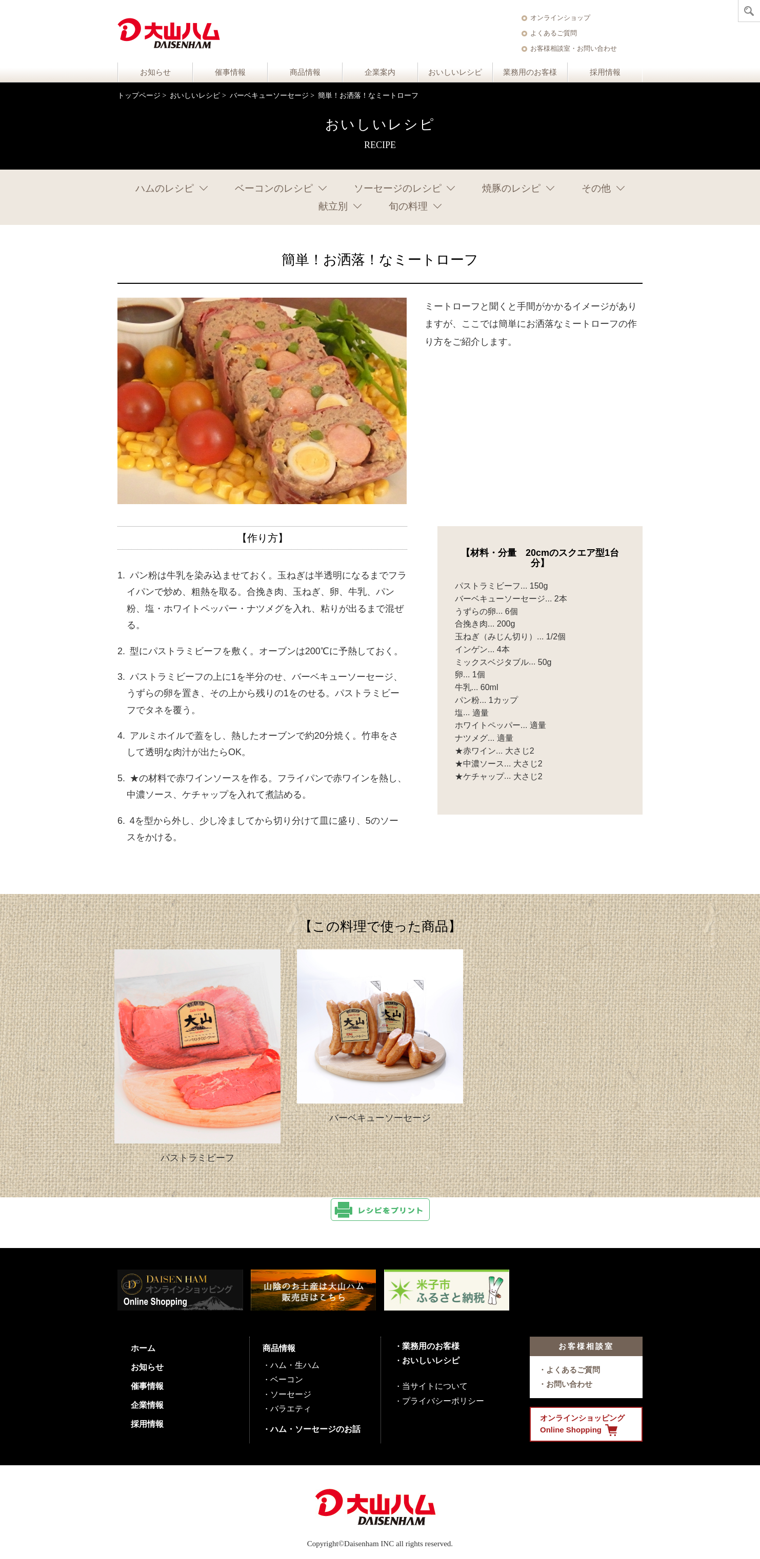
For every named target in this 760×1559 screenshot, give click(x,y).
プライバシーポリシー (443, 1401)
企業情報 (147, 1405)
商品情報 (305, 72)
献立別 (333, 206)
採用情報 (605, 72)
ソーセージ (290, 1394)
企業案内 (380, 72)
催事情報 (230, 72)
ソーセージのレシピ (398, 188)
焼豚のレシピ (511, 188)
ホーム (143, 1348)
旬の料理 (408, 206)
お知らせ (155, 72)
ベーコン (286, 1379)
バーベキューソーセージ (269, 95)
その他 (596, 188)
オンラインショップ (560, 18)
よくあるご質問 (553, 33)
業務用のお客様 (530, 72)
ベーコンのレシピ (274, 188)
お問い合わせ (569, 1384)
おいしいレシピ (455, 72)
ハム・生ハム (294, 1365)
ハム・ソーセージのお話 (315, 1429)
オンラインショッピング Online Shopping (582, 1425)
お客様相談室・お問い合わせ (573, 48)
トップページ (139, 95)
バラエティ (290, 1408)
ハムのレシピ (164, 188)
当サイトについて (435, 1386)
